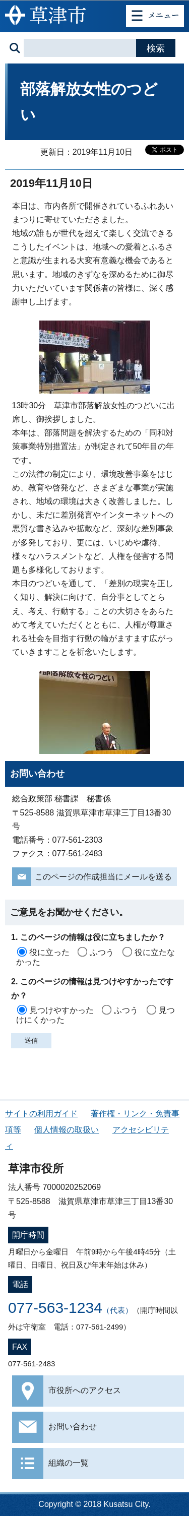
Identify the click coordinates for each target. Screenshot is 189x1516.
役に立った (49, 952)
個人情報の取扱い (66, 1129)
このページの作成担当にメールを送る (103, 876)
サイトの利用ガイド (41, 1113)
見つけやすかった (61, 1010)
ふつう (102, 952)
